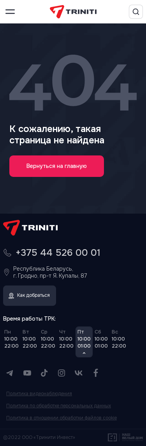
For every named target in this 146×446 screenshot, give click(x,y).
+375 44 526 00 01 (58, 253)
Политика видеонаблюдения (39, 394)
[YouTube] (27, 373)
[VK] (79, 373)
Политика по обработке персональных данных (58, 406)
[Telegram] (10, 373)
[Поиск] (136, 12)
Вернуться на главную (56, 165)
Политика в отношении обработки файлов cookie (61, 418)
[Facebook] (96, 373)
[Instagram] (62, 373)
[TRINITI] (73, 12)
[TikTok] (44, 373)
